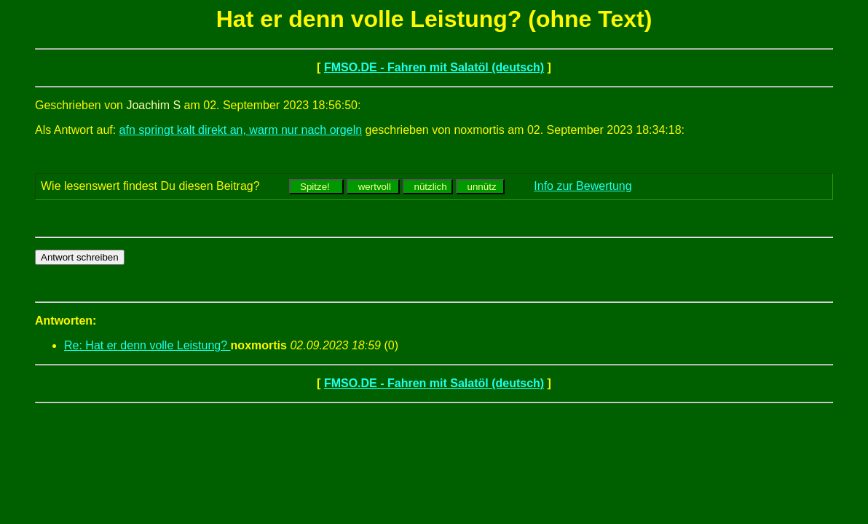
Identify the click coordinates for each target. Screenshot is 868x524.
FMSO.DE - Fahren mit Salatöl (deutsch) (434, 67)
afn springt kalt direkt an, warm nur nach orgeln (241, 130)
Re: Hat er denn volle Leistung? (147, 345)
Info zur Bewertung (582, 186)
